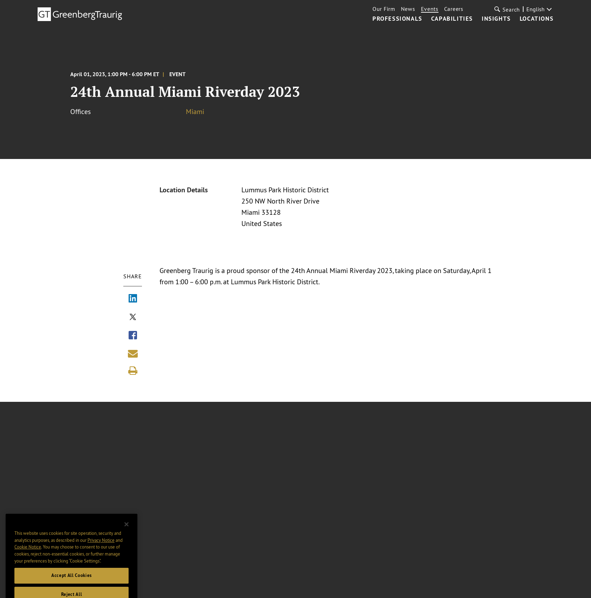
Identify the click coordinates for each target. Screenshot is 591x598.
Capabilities (452, 18)
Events (430, 9)
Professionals (397, 18)
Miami (195, 111)
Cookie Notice (27, 554)
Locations (536, 18)
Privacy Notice (101, 547)
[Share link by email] (133, 353)
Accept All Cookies (71, 583)
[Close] (126, 532)
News (408, 9)
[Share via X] (133, 317)
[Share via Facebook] (133, 335)
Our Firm (383, 9)
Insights (496, 18)
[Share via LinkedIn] (133, 299)
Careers (453, 9)
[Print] (132, 371)
